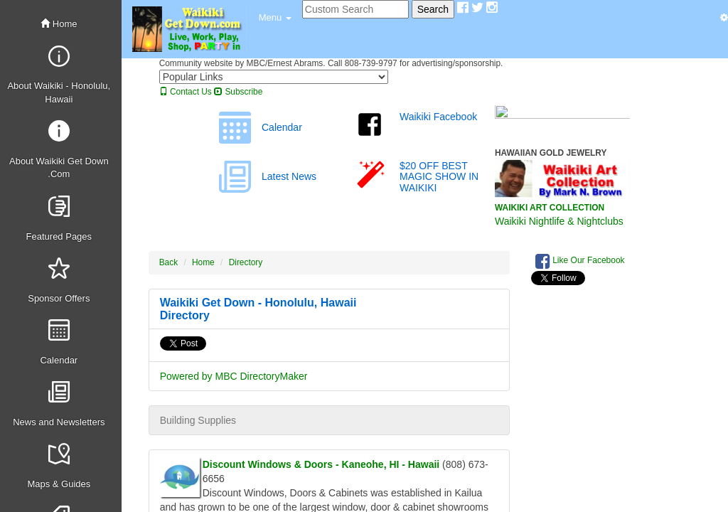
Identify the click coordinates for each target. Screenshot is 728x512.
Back (168, 262)
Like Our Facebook (580, 261)
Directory (246, 262)
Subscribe (238, 92)
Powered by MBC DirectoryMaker (234, 376)
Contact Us (185, 92)
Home (59, 23)
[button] (275, 18)
